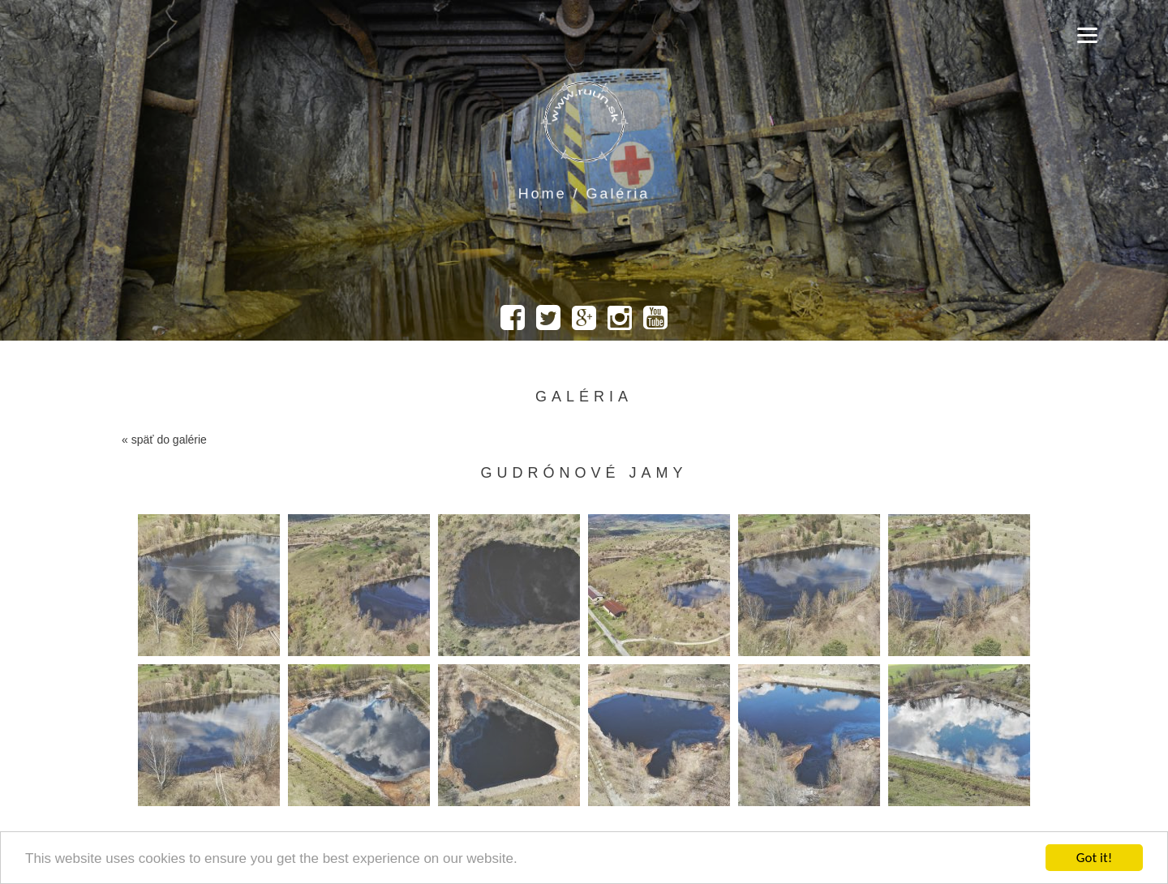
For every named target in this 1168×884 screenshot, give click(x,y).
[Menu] (1087, 34)
